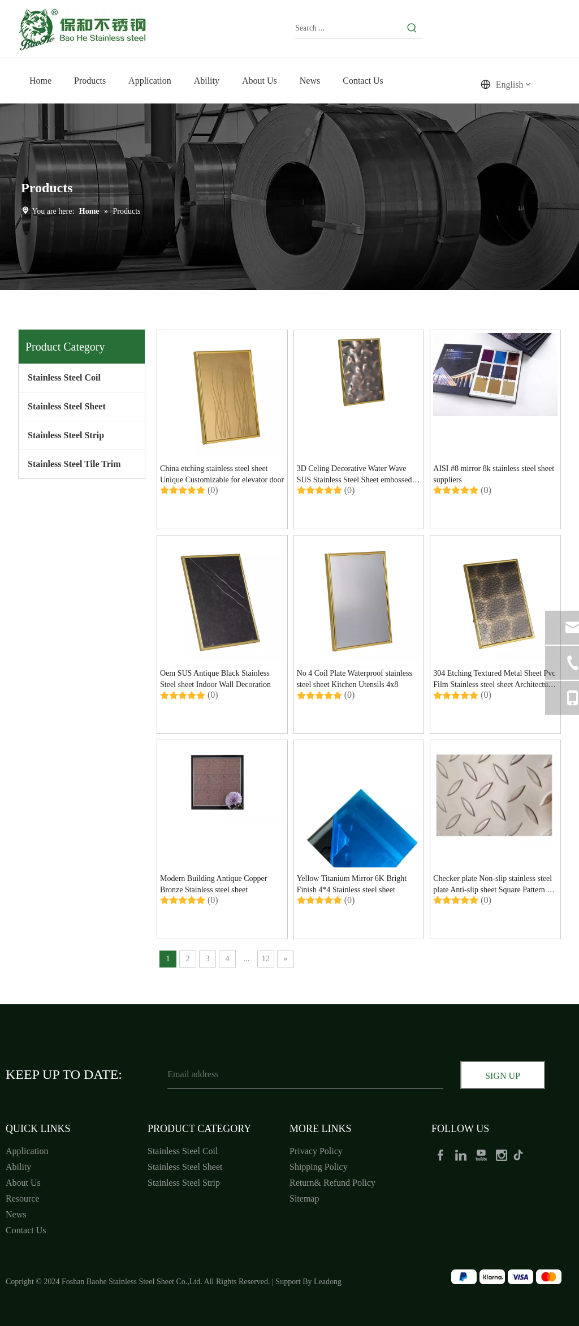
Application (27, 1151)
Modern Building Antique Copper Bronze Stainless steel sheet (213, 884)
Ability (18, 1167)
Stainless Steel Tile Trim (74, 464)
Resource (23, 1198)
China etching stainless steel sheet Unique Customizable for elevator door (222, 474)
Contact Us (26, 1230)
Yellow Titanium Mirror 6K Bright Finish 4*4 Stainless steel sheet (352, 884)
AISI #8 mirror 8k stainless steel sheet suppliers (493, 474)
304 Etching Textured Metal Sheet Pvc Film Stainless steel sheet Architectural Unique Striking (494, 679)
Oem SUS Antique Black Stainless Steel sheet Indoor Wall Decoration (215, 679)
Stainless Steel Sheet (67, 406)
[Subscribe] (502, 1076)
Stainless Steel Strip (66, 435)
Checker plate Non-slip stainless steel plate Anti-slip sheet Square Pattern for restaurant (494, 885)
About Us (23, 1182)
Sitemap (304, 1198)
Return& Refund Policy (332, 1182)
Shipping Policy (319, 1167)
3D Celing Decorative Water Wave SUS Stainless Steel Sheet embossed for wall (354, 475)
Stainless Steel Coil (64, 377)
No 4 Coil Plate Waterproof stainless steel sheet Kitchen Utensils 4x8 (354, 679)
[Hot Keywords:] (412, 28)
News (16, 1214)
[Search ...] (348, 28)
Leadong (328, 1281)
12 (266, 958)
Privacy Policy (316, 1151)
